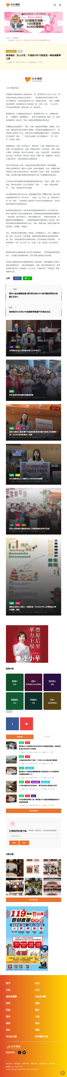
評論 (20, 51)
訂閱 (14, 843)
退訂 (24, 843)
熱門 (8, 983)
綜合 (17, 347)
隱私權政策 (43, 1063)
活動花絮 (16, 38)
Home (8, 38)
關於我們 (26, 1063)
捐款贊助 (17, 1063)
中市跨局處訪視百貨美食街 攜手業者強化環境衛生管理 (38, 786)
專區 (37, 1030)
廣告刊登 (9, 1063)
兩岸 (8, 1016)
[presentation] (7, 23)
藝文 (37, 1010)
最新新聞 (20, 737)
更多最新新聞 (33, 811)
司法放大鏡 (11, 1036)
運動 (37, 1003)
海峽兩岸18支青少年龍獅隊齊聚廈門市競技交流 (29, 312)
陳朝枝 (13, 353)
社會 (11, 525)
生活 (17, 428)
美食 (8, 1030)
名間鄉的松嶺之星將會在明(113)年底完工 (25, 350)
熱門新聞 (47, 737)
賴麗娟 (13, 397)
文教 (17, 475)
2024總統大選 (11, 51)
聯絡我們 (34, 1063)
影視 (8, 1003)
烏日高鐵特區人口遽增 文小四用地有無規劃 (26, 479)
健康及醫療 (35, 782)
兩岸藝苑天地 (41, 1036)
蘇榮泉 (13, 531)
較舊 (13, 307)
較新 (13, 289)
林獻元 (10, 62)
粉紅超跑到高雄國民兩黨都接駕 (21, 395)
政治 (11, 391)
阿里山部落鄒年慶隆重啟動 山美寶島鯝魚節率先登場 (29, 529)
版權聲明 (52, 1063)
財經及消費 (29, 768)
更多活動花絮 (33, 900)
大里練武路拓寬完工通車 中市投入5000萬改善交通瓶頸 (38, 760)
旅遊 (11, 347)
